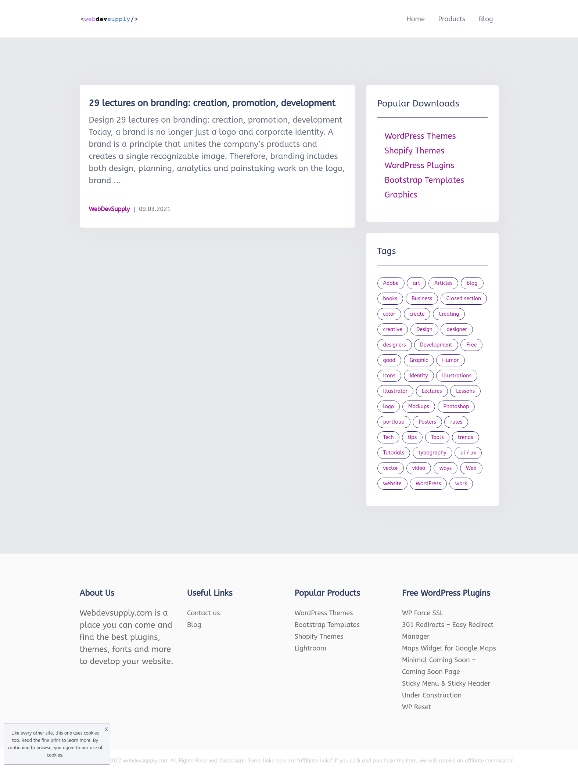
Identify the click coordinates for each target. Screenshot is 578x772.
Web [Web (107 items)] (471, 468)
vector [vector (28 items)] (390, 468)
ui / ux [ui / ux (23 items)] (468, 453)
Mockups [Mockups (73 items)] (418, 406)
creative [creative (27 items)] (392, 329)
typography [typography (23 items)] (432, 453)
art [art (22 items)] (416, 283)
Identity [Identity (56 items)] (419, 376)
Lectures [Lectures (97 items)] (432, 391)
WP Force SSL (422, 613)
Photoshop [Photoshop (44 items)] (456, 406)
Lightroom (311, 648)
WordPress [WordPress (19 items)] (428, 484)
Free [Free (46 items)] (471, 345)
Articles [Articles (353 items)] (443, 283)
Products (451, 19)
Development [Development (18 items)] (436, 345)
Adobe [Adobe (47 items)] (391, 283)
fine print (51, 740)
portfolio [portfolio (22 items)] (394, 422)
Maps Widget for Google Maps (449, 648)
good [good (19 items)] (389, 360)
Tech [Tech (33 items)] (388, 437)
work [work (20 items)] (461, 484)
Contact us (203, 613)
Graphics (401, 195)
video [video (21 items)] (418, 468)
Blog (486, 19)
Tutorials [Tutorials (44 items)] (394, 453)
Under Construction (432, 695)
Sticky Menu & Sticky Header (446, 683)
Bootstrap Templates (424, 180)
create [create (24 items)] (417, 314)
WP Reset (416, 707)
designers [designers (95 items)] (394, 345)
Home (415, 19)
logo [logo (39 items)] (388, 406)
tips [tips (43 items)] (412, 437)
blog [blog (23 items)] (472, 283)
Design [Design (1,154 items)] (424, 329)
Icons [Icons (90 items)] (389, 376)
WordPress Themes (420, 136)
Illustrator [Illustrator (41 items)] (395, 391)
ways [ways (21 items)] (445, 468)
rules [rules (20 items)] (456, 422)
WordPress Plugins (420, 165)
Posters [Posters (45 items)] (427, 422)
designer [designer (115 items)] (456, 329)
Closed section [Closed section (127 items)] (463, 299)
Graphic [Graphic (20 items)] (419, 360)
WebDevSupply (109, 209)
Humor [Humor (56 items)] (450, 360)
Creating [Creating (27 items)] (449, 314)
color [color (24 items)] (389, 314)
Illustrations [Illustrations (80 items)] (456, 376)
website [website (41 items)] (392, 484)
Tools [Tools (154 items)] (437, 437)
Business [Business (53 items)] (422, 299)
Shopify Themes (415, 151)
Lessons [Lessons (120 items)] (465, 391)
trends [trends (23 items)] (465, 437)
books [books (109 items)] (390, 299)
